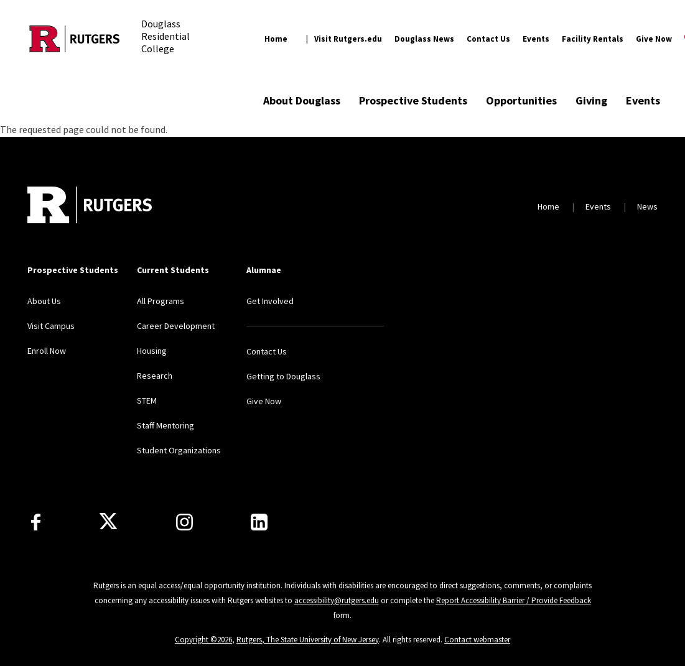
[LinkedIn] (259, 522)
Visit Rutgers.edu (348, 39)
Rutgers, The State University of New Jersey (307, 639)
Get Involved (270, 301)
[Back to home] (89, 206)
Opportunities (521, 100)
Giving (591, 100)
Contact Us (488, 39)
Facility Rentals (592, 39)
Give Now (654, 39)
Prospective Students (413, 100)
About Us (44, 301)
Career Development (176, 325)
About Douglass (301, 100)
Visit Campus (51, 325)
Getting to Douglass (283, 376)
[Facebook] (35, 522)
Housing (152, 350)
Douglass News (424, 39)
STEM (147, 400)
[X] (108, 521)
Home (275, 39)
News (647, 206)
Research (154, 375)
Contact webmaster (477, 639)
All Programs (160, 301)
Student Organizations (179, 450)
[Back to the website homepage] (74, 38)
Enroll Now (46, 350)
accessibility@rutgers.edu (336, 600)
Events (536, 39)
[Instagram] (184, 522)
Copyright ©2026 (203, 639)
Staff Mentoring (165, 425)
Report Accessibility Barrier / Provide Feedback (513, 600)
